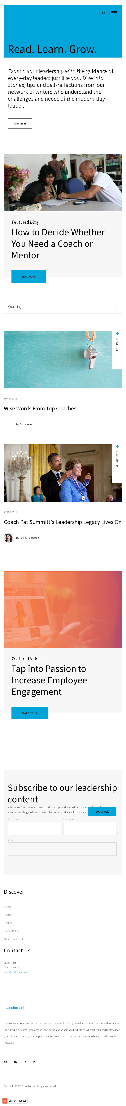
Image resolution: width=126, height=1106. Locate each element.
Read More (29, 276)
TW (15, 1062)
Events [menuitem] (7, 906)
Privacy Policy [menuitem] (11, 931)
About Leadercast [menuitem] (13, 939)
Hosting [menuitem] (8, 923)
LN (25, 1062)
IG (34, 1062)
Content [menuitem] (8, 915)
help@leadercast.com (16, 972)
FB (5, 1062)
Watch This (29, 713)
